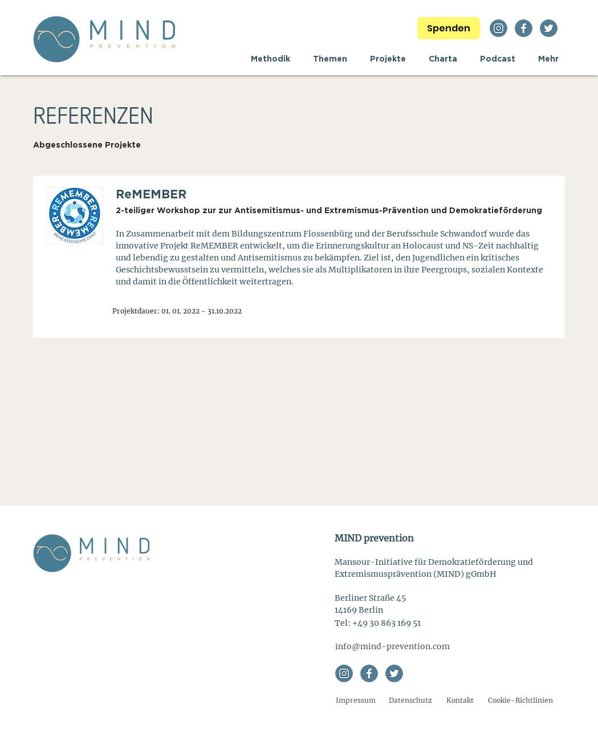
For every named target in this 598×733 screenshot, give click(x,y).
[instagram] (498, 28)
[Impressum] (355, 701)
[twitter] (549, 28)
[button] (330, 58)
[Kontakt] (460, 701)
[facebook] (523, 28)
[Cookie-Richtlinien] (521, 701)
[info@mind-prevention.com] (392, 646)
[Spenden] (448, 28)
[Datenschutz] (410, 701)
